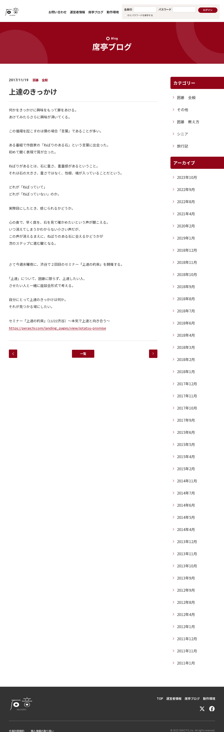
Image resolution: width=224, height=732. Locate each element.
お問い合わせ (57, 12)
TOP (160, 698)
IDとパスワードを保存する (140, 15)
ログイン (207, 10)
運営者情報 (77, 12)
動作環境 (113, 12)
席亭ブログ (95, 12)
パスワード (165, 9)
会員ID (128, 9)
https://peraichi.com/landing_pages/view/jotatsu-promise (57, 327)
